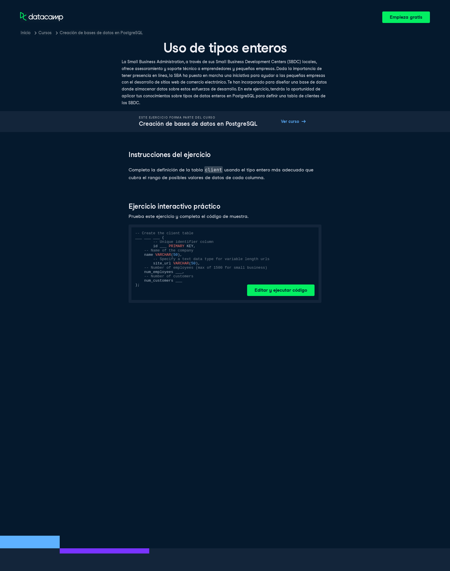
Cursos (45, 32)
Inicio (25, 32)
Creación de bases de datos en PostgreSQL (101, 32)
